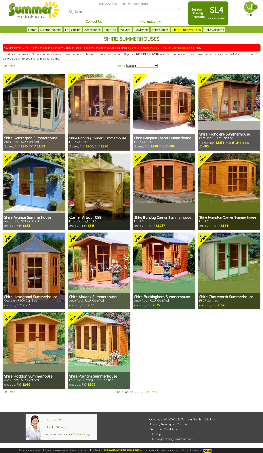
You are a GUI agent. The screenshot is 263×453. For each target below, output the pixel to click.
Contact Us (93, 21)
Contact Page (82, 434)
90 (136, 392)
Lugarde (110, 30)
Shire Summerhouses (187, 30)
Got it (207, 450)
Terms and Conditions (164, 429)
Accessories (92, 30)
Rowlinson (141, 30)
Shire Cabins (160, 30)
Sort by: (120, 66)
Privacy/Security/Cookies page (121, 449)
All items (151, 392)
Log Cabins (72, 30)
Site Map (155, 434)
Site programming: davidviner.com (171, 439)
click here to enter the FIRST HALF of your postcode (158, 47)
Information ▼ (150, 21)
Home (32, 30)
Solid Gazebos (214, 30)
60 (131, 392)
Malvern (125, 30)
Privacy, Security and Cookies (169, 424)
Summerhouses (50, 30)
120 (142, 392)
